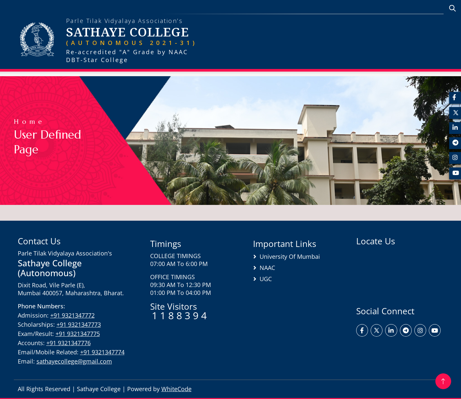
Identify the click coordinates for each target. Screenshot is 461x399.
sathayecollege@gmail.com (74, 361)
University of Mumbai (290, 256)
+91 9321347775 (78, 334)
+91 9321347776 (68, 343)
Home (29, 122)
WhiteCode (176, 389)
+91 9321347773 (79, 324)
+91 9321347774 (102, 352)
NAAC (267, 268)
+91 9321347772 (72, 315)
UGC (266, 279)
